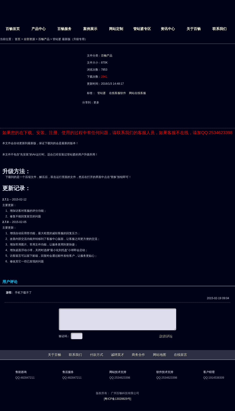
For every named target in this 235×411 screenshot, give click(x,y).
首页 (17, 39)
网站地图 (159, 355)
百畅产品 (44, 39)
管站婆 (101, 93)
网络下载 (106, 115)
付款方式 (96, 355)
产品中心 (38, 29)
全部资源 (29, 39)
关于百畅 (194, 29)
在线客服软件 (117, 93)
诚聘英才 (117, 355)
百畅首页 (13, 29)
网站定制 (116, 29)
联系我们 (219, 29)
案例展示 (90, 29)
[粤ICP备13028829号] (117, 398)
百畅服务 (64, 29)
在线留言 (180, 355)
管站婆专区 (142, 29)
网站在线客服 (137, 93)
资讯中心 (168, 29)
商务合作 (138, 355)
